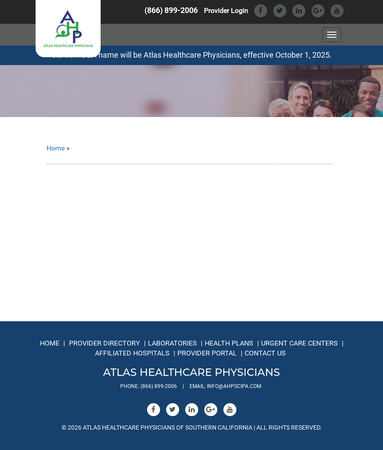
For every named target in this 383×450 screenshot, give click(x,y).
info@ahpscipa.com (234, 386)
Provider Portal (207, 353)
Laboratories (172, 343)
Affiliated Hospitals (132, 353)
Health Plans (229, 343)
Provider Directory (104, 343)
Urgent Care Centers (299, 343)
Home (55, 148)
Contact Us (265, 353)
